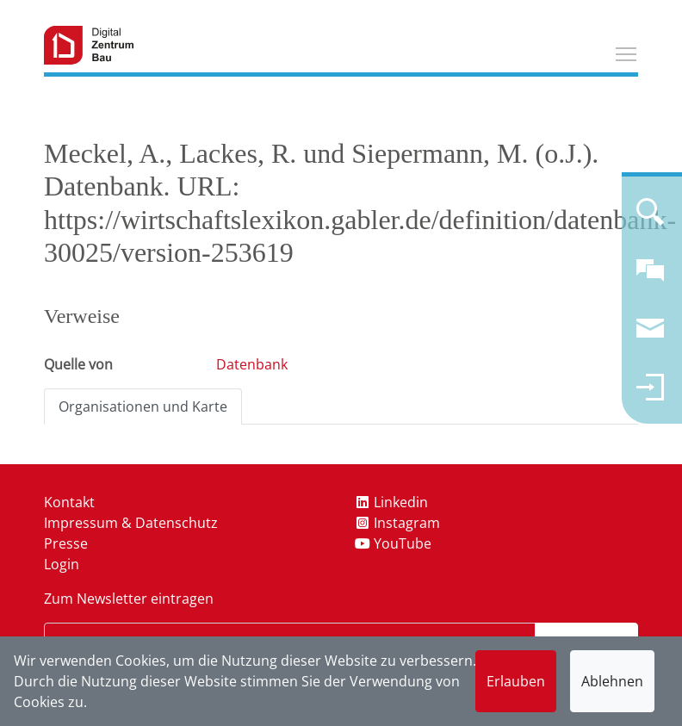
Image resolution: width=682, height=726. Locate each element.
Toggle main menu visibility (627, 51)
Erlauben (516, 681)
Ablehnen (612, 681)
